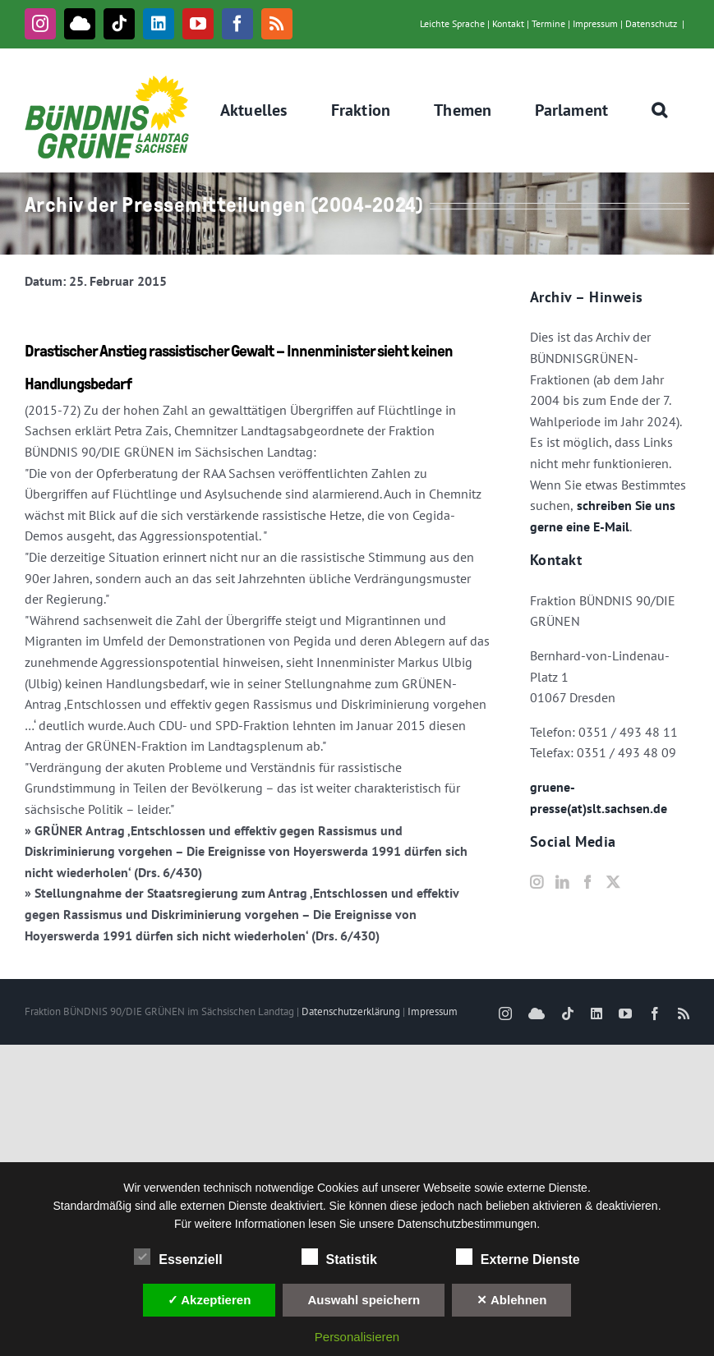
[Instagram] (536, 882)
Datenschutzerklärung (351, 1011)
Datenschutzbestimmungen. (469, 1223)
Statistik (339, 1257)
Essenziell (178, 1257)
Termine (548, 23)
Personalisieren (357, 1337)
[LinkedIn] (562, 882)
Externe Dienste (518, 1257)
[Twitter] (613, 882)
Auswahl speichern (363, 1300)
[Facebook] (587, 882)
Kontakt (508, 23)
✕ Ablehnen (511, 1300)
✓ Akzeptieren (209, 1300)
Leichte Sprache (452, 23)
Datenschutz (651, 23)
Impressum (595, 23)
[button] (659, 110)
